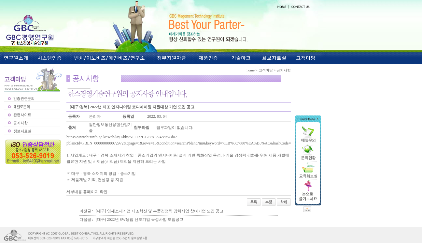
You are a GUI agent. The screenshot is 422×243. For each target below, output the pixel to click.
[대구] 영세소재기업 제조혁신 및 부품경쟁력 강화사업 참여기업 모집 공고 (159, 211)
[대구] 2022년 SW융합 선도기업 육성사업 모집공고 (139, 219)
